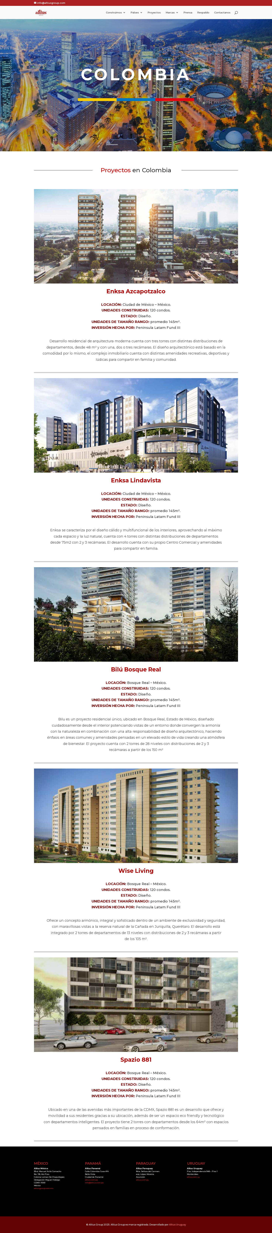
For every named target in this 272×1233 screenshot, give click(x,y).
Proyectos (154, 12)
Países (135, 12)
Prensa (187, 12)
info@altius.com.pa (94, 1182)
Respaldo (203, 12)
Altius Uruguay (177, 1224)
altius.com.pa (91, 1180)
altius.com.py (142, 1180)
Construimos (114, 12)
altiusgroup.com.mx (43, 1188)
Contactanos (222, 12)
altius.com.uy (193, 1177)
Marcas (170, 12)
